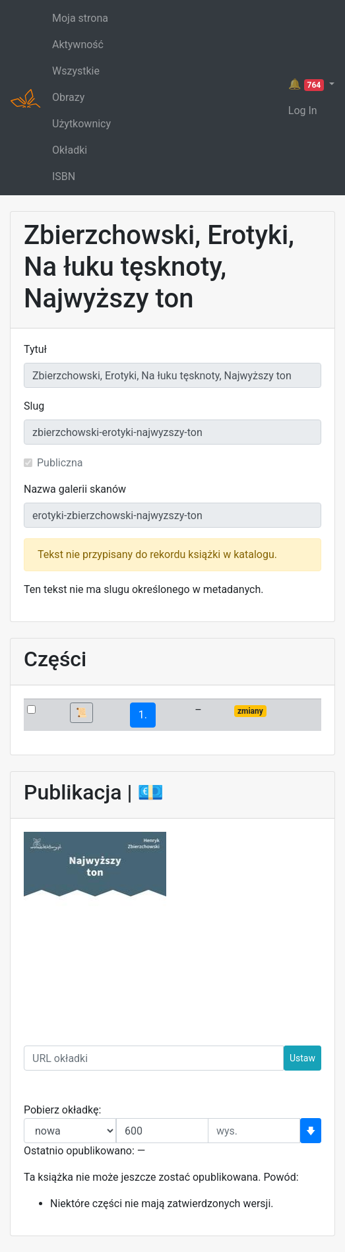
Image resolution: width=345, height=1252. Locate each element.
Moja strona (80, 18)
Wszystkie (76, 71)
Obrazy (68, 97)
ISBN (63, 176)
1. (143, 714)
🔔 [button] (307, 84)
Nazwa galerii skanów (75, 489)
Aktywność (78, 44)
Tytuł (35, 349)
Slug (34, 406)
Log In (302, 110)
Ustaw (302, 1058)
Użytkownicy (81, 123)
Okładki (69, 150)
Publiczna (60, 462)
